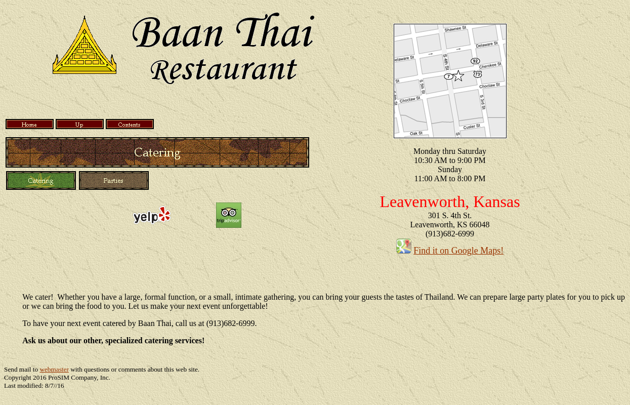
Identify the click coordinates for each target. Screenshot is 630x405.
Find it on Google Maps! (458, 251)
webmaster (53, 369)
